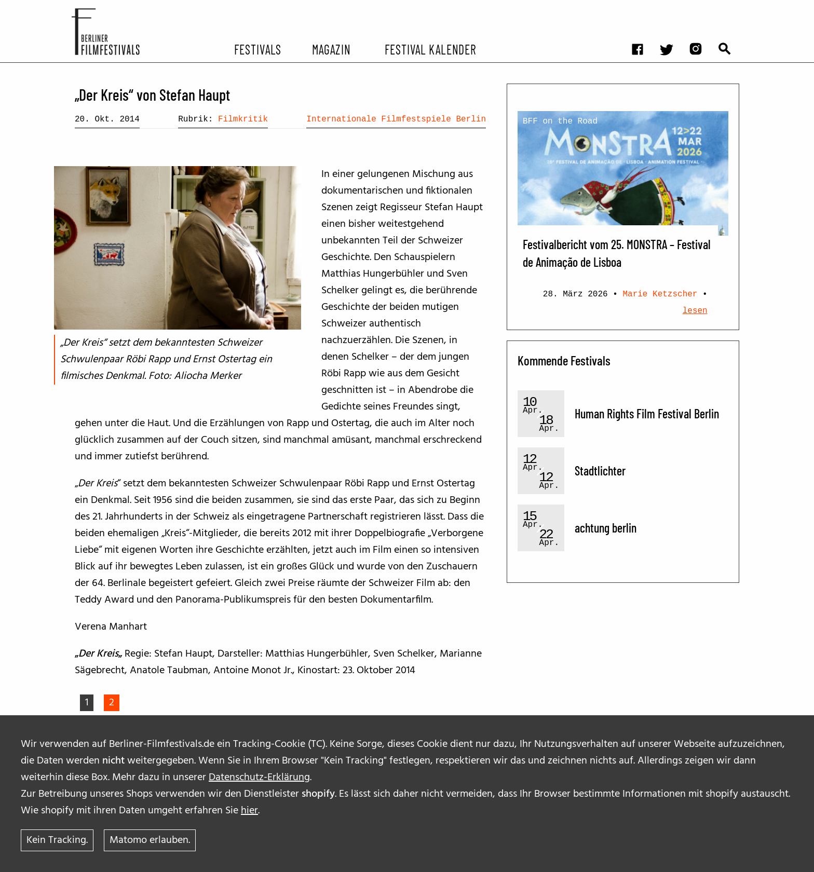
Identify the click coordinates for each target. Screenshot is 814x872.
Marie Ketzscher (659, 294)
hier (249, 810)
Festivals (257, 49)
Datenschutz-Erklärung (259, 777)
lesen (695, 311)
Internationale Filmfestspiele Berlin (396, 119)
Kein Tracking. (57, 840)
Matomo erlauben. (150, 840)
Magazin (330, 49)
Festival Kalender (430, 49)
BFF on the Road (560, 121)
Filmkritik (243, 119)
